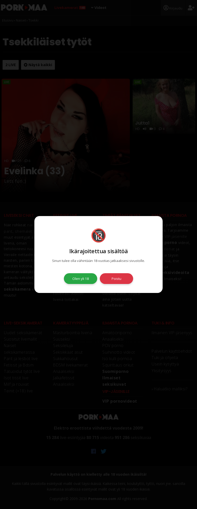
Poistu (116, 278)
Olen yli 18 (80, 278)
